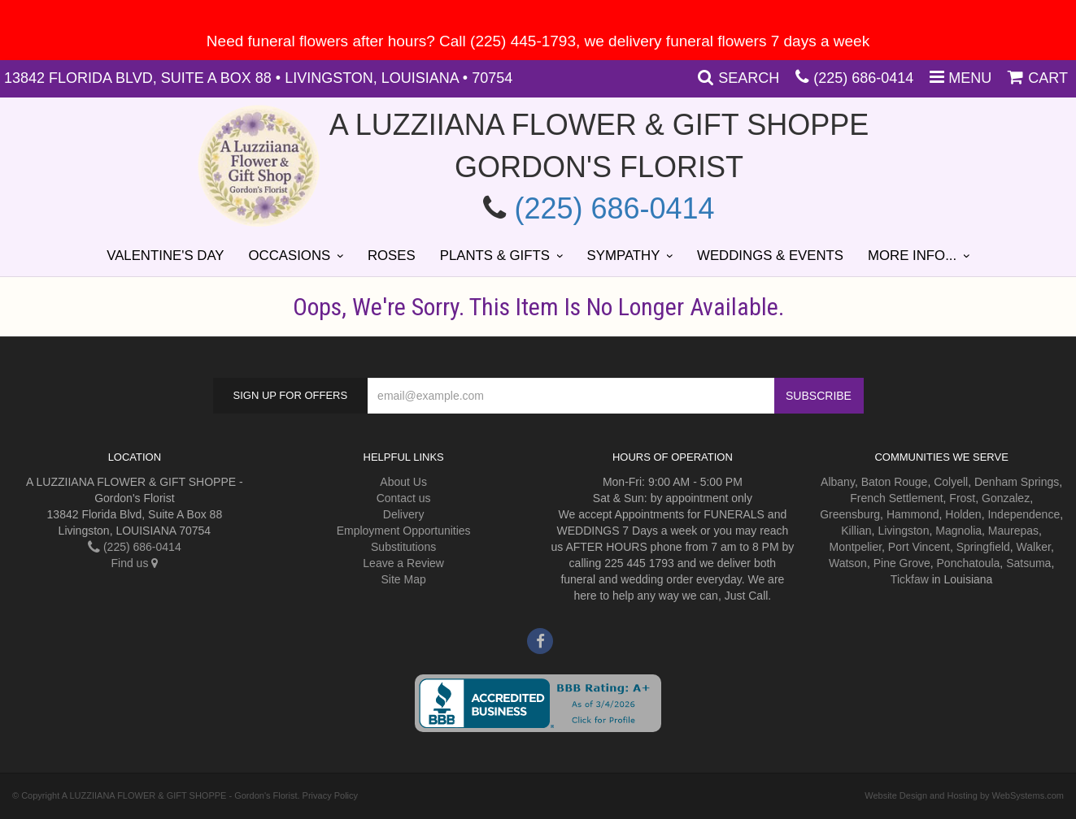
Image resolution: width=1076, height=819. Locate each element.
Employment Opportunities (404, 530)
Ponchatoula (968, 563)
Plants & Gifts (495, 255)
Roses (392, 255)
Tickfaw (910, 579)
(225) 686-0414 (863, 78)
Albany (838, 481)
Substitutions (403, 546)
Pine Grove (901, 563)
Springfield (983, 546)
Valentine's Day (165, 255)
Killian (856, 530)
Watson (848, 563)
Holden (963, 514)
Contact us (404, 498)
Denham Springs (1016, 481)
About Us (403, 481)
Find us (134, 563)
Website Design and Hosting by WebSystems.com (964, 795)
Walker (1034, 546)
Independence (1023, 514)
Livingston (903, 530)
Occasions (290, 255)
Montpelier (855, 546)
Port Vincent (919, 546)
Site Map (403, 579)
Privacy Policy (330, 795)
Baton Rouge (894, 481)
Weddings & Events (770, 255)
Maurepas (1013, 530)
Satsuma (1028, 563)
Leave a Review (403, 563)
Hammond (913, 514)
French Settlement (896, 498)
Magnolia (958, 530)
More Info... (912, 255)
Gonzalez (1006, 498)
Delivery (404, 514)
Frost (962, 498)
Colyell (951, 481)
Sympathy (623, 255)
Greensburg (850, 514)
